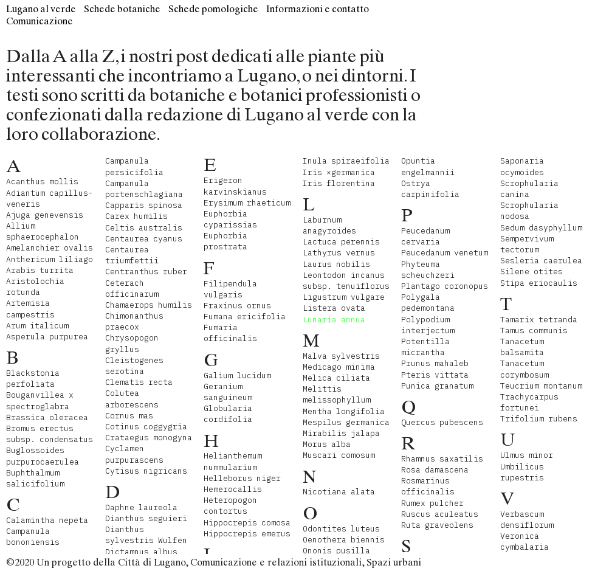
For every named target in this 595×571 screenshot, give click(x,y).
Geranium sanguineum (228, 392)
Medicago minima (339, 367)
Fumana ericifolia (245, 316)
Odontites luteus (341, 529)
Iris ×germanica (339, 172)
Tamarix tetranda (538, 319)
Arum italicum (37, 325)
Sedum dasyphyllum (541, 228)
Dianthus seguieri (146, 518)
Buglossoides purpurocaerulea (42, 455)
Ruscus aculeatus (439, 514)
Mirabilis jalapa (341, 433)
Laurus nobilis (336, 264)
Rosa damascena (435, 470)
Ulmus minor (526, 455)
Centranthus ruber (146, 271)
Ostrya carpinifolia (430, 188)
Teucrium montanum (541, 386)
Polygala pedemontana (428, 302)
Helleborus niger (242, 478)
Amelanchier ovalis (49, 248)
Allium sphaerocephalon (42, 231)
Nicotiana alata (339, 491)
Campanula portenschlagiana (144, 188)
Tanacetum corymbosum (524, 368)
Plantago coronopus (444, 286)
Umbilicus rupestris (522, 472)
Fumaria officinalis (230, 333)
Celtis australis (143, 228)
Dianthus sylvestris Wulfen (146, 534)
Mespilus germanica (346, 422)
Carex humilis (136, 216)
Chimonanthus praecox (134, 321)
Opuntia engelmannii (428, 166)
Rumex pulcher (432, 503)
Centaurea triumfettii (132, 255)
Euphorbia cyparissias (230, 219)
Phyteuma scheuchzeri (428, 269)
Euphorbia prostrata (225, 241)
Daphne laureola (141, 507)
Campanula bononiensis (33, 536)
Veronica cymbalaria (524, 541)
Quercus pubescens (442, 422)
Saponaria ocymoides (522, 166)
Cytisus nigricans (146, 471)
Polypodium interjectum (428, 325)
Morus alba (327, 444)
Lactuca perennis (341, 242)
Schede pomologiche (213, 9)
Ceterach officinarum (132, 288)
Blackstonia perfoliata (33, 378)
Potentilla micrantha (425, 347)
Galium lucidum (237, 375)
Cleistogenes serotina (134, 365)
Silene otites (531, 271)
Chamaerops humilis (148, 305)
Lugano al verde (41, 9)
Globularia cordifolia (228, 413)
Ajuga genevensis (44, 215)
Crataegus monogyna (148, 437)
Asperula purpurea (47, 336)
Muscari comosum (339, 455)
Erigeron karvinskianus (235, 185)
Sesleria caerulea (541, 260)
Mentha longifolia (344, 411)
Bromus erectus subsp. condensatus (49, 434)
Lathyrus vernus (339, 252)
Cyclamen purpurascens (134, 454)
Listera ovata (334, 308)
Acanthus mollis (42, 181)
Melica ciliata (336, 378)
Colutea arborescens (132, 398)
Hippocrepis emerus (247, 533)
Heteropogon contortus (230, 505)
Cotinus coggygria (146, 426)
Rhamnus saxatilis (442, 459)
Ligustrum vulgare (344, 297)
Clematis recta (139, 382)
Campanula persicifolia (134, 166)
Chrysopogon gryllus (132, 343)
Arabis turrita (40, 270)
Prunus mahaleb (435, 363)
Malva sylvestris (341, 356)
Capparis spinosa (143, 205)
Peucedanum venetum (444, 252)
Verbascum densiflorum (527, 519)
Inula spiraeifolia (346, 161)
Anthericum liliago (49, 259)
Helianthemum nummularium (233, 461)
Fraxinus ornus (237, 305)
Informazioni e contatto (317, 9)
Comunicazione (39, 21)
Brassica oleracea (47, 417)
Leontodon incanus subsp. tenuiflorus (346, 280)
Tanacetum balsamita (522, 347)
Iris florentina (339, 183)
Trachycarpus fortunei (529, 402)
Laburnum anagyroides (329, 225)
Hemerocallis (233, 489)
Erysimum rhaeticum (247, 203)
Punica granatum (437, 386)
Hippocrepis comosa (247, 522)
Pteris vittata (435, 375)
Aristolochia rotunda (35, 286)
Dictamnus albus (141, 552)
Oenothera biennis (344, 540)
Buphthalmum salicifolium (35, 478)
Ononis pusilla (336, 550)
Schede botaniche (122, 9)
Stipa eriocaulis (538, 283)
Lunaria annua (334, 319)
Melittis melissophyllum (337, 394)
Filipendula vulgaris (230, 289)
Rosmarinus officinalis (428, 486)
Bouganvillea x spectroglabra (40, 400)
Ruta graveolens (437, 525)
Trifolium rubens (538, 419)
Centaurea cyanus (143, 239)
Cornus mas (129, 415)
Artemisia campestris (30, 308)
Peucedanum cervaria (425, 236)
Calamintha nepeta (47, 520)
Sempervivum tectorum (527, 244)
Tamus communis (534, 330)
